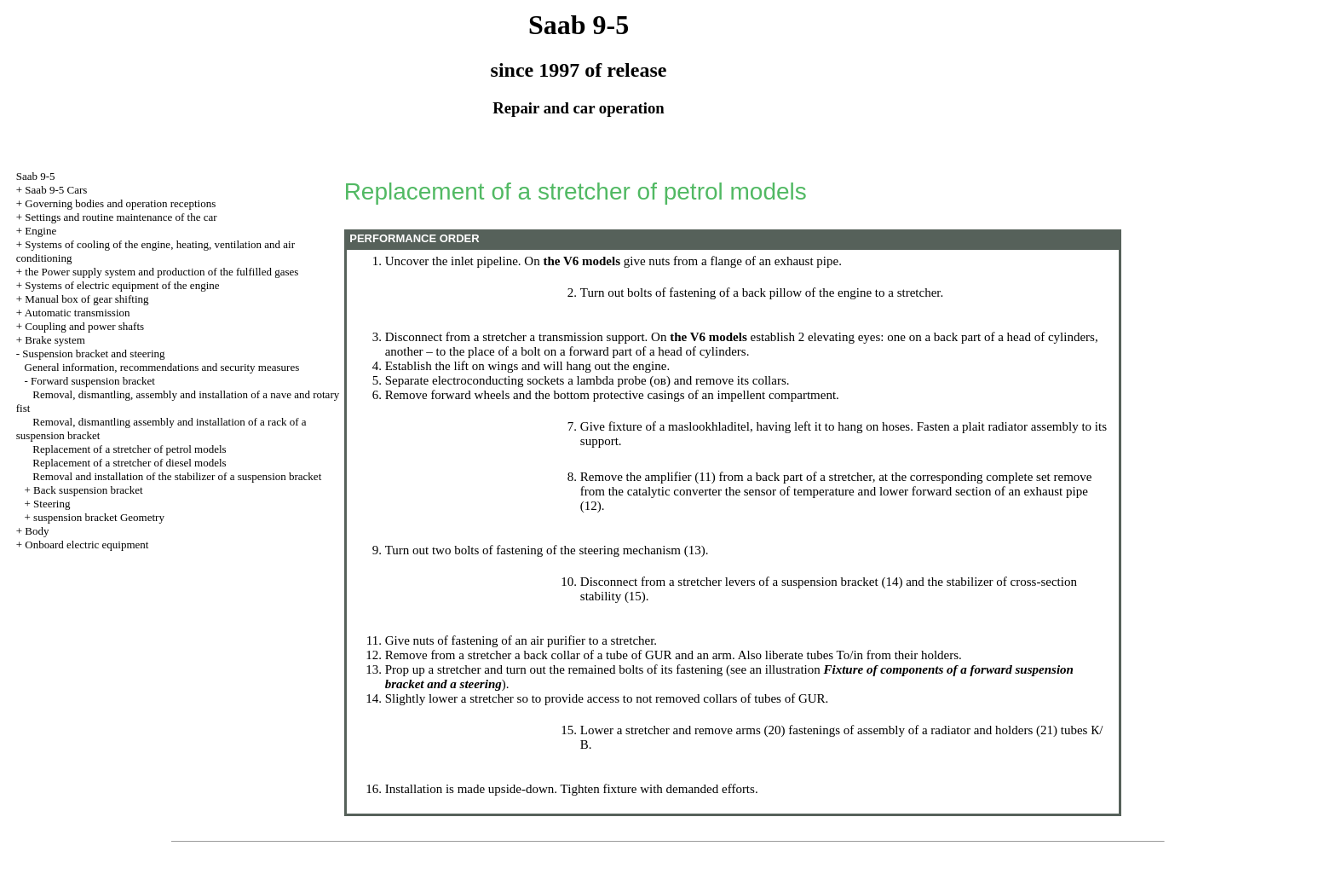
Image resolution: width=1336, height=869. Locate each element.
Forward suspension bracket (93, 380)
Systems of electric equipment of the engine (122, 285)
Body (37, 530)
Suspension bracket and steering (93, 353)
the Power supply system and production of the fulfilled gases (161, 271)
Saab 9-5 (35, 176)
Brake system (54, 339)
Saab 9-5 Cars (56, 189)
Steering (51, 503)
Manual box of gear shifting (86, 299)
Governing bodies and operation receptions (120, 203)
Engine (40, 230)
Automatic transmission (77, 312)
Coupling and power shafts (84, 326)
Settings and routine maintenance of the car (120, 217)
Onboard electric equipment (86, 544)
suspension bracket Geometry (98, 517)
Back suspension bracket (88, 490)
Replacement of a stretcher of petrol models (129, 449)
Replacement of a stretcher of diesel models (129, 462)
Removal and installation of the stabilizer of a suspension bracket (176, 476)
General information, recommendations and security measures (162, 367)
